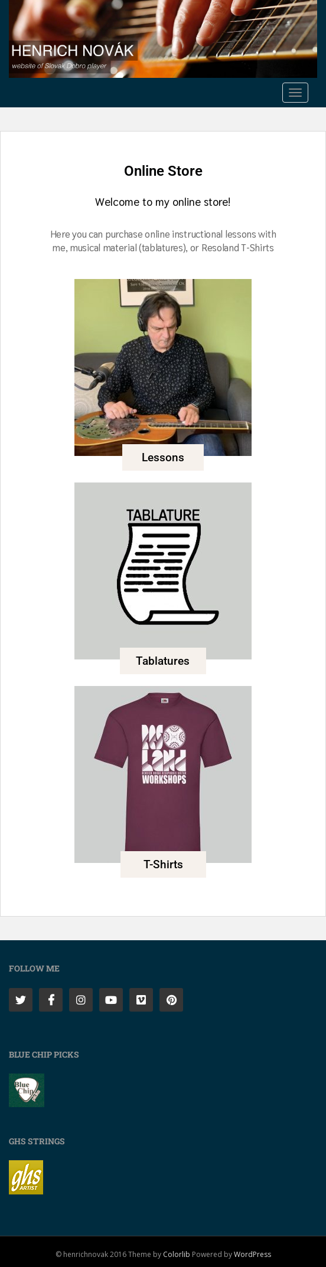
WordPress (252, 1254)
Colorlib (176, 1254)
